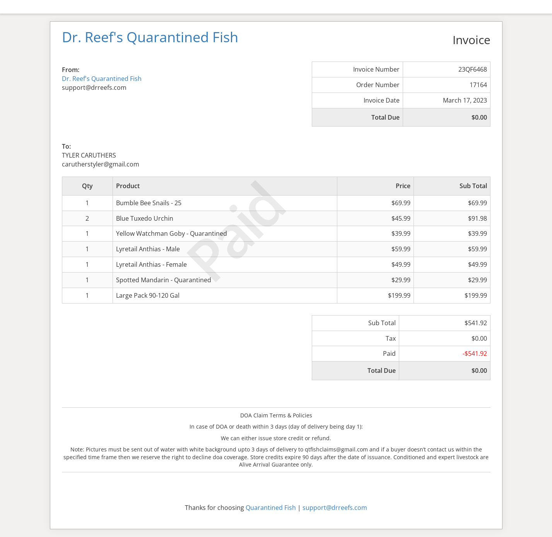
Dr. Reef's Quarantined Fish (102, 78)
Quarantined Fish (271, 507)
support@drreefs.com (334, 507)
